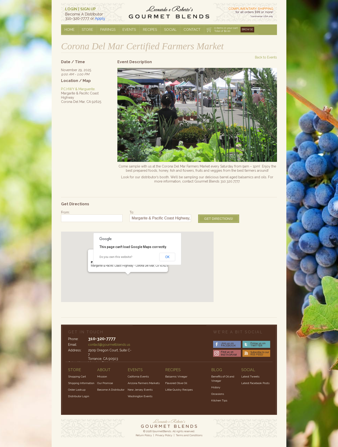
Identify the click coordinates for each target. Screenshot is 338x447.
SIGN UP (88, 9)
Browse (247, 29)
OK (167, 257)
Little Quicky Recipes (179, 389)
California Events (138, 376)
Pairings (107, 29)
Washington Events (140, 396)
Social (170, 29)
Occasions (217, 394)
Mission (102, 376)
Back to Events (266, 57)
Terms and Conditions (189, 435)
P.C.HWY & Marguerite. (78, 89)
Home (70, 29)
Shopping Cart (77, 376)
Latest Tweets (250, 376)
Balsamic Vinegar (176, 376)
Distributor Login (78, 396)
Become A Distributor (110, 389)
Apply (100, 18)
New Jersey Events (140, 389)
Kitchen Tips (219, 400)
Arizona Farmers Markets (144, 383)
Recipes (150, 29)
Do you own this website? (116, 257)
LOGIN (71, 9)
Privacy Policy (163, 435)
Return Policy (144, 435)
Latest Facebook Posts (255, 383)
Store (87, 29)
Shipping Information (81, 383)
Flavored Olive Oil (176, 383)
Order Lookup (76, 389)
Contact (192, 29)
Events (129, 29)
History (215, 387)
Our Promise (105, 383)
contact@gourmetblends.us (109, 344)
